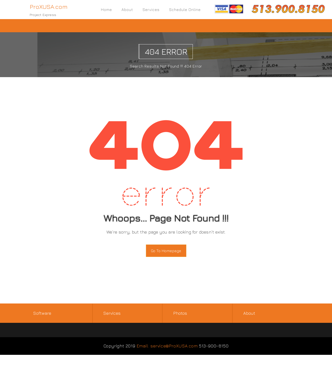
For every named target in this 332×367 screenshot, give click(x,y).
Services (151, 9)
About (127, 9)
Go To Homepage (166, 251)
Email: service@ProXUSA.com (167, 346)
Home (106, 9)
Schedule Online (185, 9)
